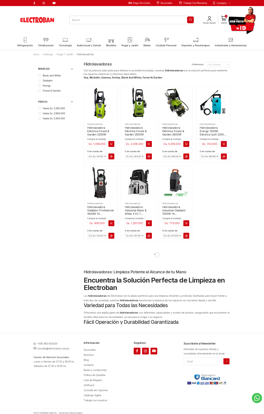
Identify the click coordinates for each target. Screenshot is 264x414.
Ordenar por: (198, 64)
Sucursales (164, 2)
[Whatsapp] (257, 398)
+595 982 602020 (45, 343)
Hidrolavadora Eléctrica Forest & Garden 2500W (136, 131)
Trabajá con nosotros (193, 2)
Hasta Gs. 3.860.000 (54, 113)
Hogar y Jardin (65, 54)
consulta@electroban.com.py (51, 348)
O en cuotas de (94, 151)
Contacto (89, 365)
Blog (86, 359)
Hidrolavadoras (95, 124)
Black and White (52, 75)
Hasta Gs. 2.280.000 (54, 108)
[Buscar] (190, 19)
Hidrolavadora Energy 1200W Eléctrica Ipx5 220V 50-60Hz (212, 131)
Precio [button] (42, 101)
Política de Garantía (94, 375)
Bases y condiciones (95, 370)
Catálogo (48, 54)
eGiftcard (89, 385)
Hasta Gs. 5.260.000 (54, 118)
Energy (47, 85)
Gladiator (48, 80)
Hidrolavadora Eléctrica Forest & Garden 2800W (173, 131)
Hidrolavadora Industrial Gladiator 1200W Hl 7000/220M (174, 210)
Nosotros (89, 354)
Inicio (36, 54)
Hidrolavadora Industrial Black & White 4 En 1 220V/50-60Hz (135, 210)
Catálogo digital (92, 395)
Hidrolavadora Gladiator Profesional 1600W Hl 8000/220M (100, 210)
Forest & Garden (52, 90)
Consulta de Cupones (96, 390)
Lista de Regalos (93, 380)
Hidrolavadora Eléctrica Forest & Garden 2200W (98, 131)
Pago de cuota (139, 3)
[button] (224, 20)
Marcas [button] (44, 68)
